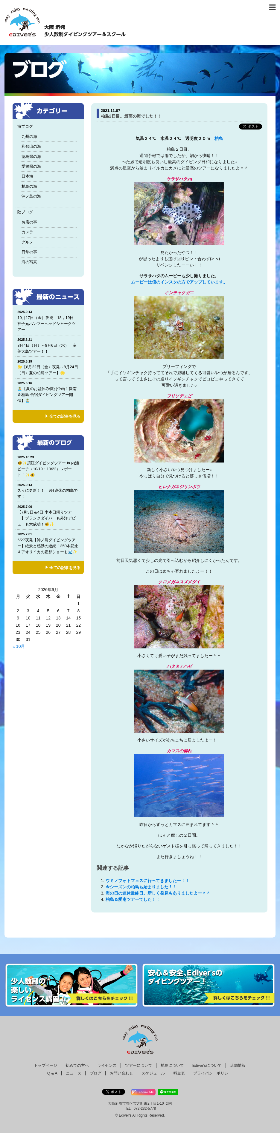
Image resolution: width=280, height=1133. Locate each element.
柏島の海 (29, 186)
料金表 (179, 1073)
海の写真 (29, 262)
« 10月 (19, 646)
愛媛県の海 (31, 166)
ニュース (73, 1073)
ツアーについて (138, 1065)
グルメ (27, 242)
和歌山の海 (31, 146)
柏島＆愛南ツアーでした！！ (133, 899)
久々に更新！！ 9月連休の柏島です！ (48, 491)
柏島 (218, 138)
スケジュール (153, 1073)
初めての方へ (77, 1065)
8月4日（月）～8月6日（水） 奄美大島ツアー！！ (48, 345)
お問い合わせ (121, 1073)
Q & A (52, 1073)
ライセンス (107, 1065)
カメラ (27, 232)
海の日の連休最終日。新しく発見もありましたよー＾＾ (158, 893)
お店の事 (29, 222)
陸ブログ (25, 212)
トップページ (45, 1065)
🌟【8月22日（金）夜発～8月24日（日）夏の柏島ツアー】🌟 (48, 367)
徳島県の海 (31, 156)
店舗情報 (238, 1065)
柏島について (172, 1065)
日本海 (27, 176)
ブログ (95, 1073)
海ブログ (25, 126)
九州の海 (29, 136)
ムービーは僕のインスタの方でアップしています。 (179, 282)
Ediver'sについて (207, 1065)
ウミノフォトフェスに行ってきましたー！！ (147, 880)
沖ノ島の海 (31, 196)
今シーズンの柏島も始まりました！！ (141, 886)
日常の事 (29, 252)
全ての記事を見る (64, 416)
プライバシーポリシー (212, 1073)
